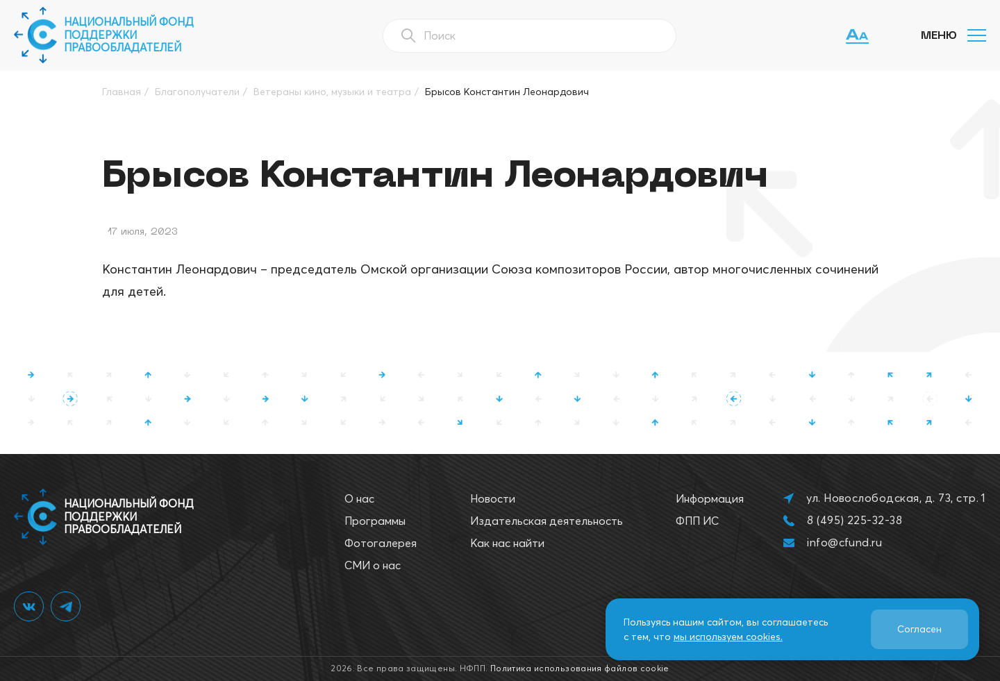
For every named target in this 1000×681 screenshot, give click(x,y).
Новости (492, 498)
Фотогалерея (380, 543)
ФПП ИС (697, 521)
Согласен (919, 629)
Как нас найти (507, 543)
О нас (359, 498)
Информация (710, 498)
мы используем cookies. (728, 636)
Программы (375, 521)
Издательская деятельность (546, 521)
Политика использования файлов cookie (579, 668)
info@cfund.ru (844, 542)
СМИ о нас (372, 565)
